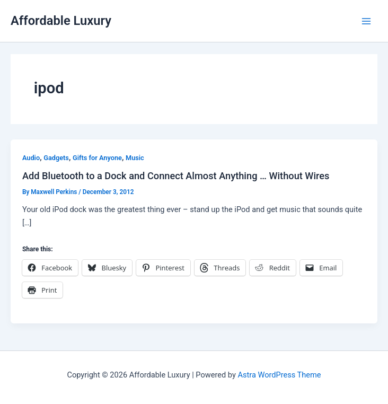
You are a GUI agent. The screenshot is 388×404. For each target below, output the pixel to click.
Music (135, 158)
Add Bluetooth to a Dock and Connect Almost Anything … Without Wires (176, 175)
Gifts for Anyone (97, 158)
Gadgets (56, 158)
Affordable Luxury (61, 20)
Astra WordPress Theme (279, 375)
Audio (31, 158)
